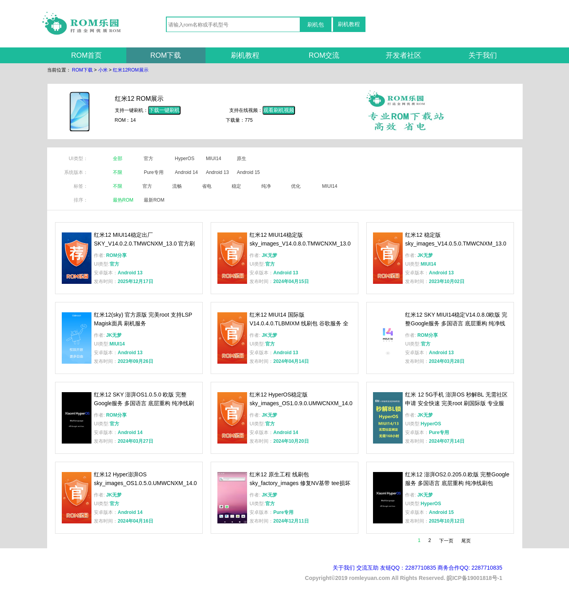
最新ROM (154, 200)
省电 (206, 186)
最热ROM (123, 200)
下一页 (446, 541)
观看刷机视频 (278, 110)
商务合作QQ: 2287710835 (470, 568)
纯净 (266, 186)
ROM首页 (86, 55)
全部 (117, 158)
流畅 (177, 186)
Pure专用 (153, 172)
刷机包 (315, 24)
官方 (148, 158)
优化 (296, 186)
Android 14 (186, 172)
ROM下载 (165, 55)
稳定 (236, 186)
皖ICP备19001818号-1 (474, 578)
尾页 (466, 541)
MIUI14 (213, 158)
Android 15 (248, 172)
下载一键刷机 (164, 110)
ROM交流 (324, 55)
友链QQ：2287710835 (408, 568)
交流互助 (367, 568)
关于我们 (482, 55)
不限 (117, 172)
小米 (103, 70)
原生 (241, 158)
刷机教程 (349, 24)
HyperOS (184, 158)
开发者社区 (403, 55)
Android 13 (217, 172)
